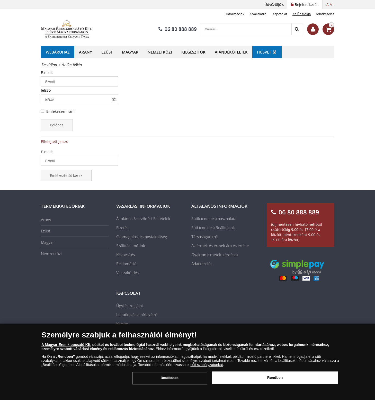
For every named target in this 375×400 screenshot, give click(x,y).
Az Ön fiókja (301, 14)
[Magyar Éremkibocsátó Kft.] (66, 29)
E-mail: (47, 72)
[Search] (297, 29)
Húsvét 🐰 (267, 52)
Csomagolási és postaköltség (141, 236)
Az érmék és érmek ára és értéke (220, 245)
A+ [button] (332, 4)
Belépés (57, 125)
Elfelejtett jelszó (54, 141)
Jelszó (46, 90)
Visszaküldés (127, 272)
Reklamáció (126, 263)
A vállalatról (258, 14)
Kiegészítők (193, 52)
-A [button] (327, 4)
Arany (85, 52)
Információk (235, 14)
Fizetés (122, 227)
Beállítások (225, 227)
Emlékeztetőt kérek (66, 175)
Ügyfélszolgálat (129, 305)
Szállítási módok (130, 245)
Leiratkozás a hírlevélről (137, 314)
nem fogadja (297, 361)
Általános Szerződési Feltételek (143, 218)
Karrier (122, 323)
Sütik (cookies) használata (213, 218)
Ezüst (107, 52)
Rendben (275, 382)
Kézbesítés (125, 254)
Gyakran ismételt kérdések (214, 254)
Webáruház (58, 52)
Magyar (130, 52)
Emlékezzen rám (60, 111)
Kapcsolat (279, 14)
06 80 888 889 (177, 29)
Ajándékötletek (231, 52)
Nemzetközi (160, 52)
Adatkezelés (325, 14)
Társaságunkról (204, 236)
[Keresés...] (246, 29)
